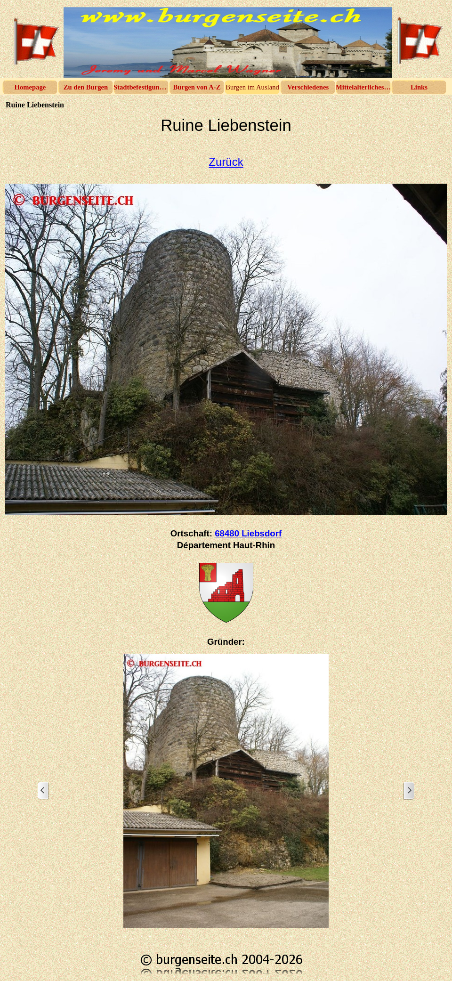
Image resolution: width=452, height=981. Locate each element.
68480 (248, 533)
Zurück (226, 161)
